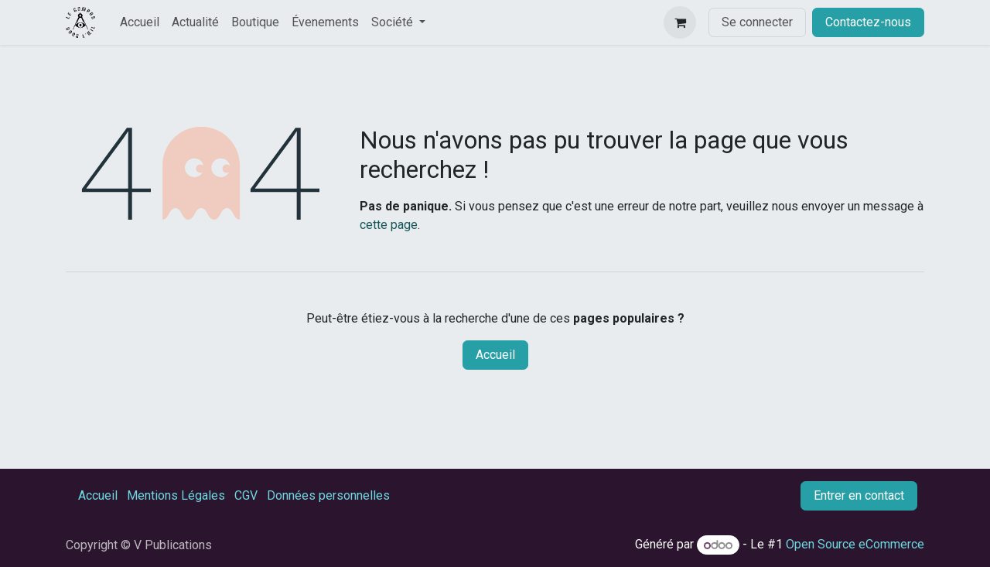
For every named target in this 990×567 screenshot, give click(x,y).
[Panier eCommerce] (680, 22)
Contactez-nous (868, 22)
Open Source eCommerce (855, 545)
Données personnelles (328, 495)
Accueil (495, 354)
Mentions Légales (176, 495)
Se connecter (757, 22)
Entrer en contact (859, 495)
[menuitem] (140, 22)
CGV (246, 495)
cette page (389, 224)
